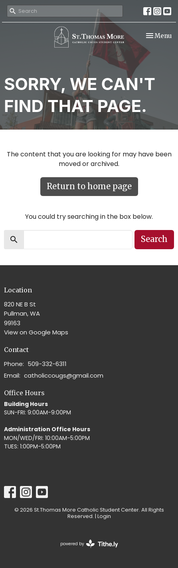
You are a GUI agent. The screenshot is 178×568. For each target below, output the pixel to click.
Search (154, 239)
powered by (89, 544)
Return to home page (89, 186)
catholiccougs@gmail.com (63, 375)
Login (104, 516)
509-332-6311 (47, 364)
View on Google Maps (36, 332)
